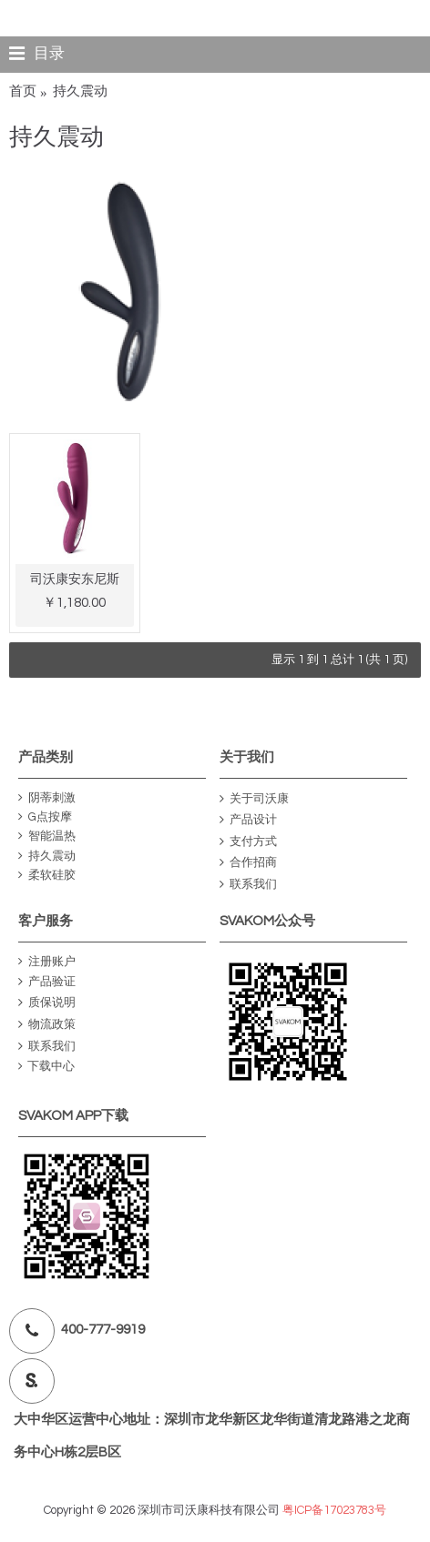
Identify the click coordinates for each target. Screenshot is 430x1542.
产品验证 (47, 982)
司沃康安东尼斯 (74, 579)
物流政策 (47, 1025)
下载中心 (46, 1066)
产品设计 (248, 820)
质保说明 (47, 1004)
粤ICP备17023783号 (334, 1510)
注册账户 (47, 962)
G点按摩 (45, 817)
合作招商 (248, 863)
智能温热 (47, 836)
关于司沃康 (254, 799)
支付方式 (248, 842)
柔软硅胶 (47, 875)
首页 (22, 91)
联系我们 (248, 885)
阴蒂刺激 (47, 798)
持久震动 (80, 91)
